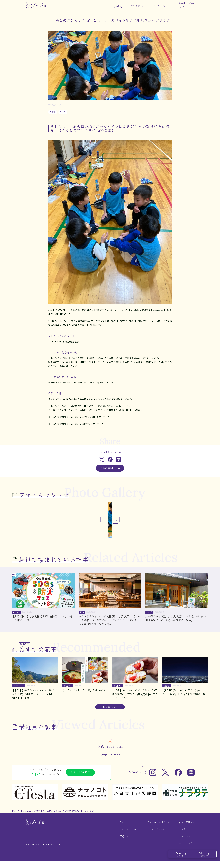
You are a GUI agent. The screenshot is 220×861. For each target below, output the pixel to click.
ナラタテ (183, 829)
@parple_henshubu (110, 754)
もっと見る (109, 707)
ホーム (122, 822)
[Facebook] (178, 772)
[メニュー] (191, 5)
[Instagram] (152, 772)
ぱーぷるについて (128, 829)
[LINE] (191, 772)
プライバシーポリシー (158, 822)
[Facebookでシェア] (110, 459)
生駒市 (53, 112)
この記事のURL (110, 468)
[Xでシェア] (101, 459)
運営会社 (124, 836)
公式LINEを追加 (80, 772)
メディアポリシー (156, 829)
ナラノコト (185, 836)
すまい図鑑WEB (186, 822)
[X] (165, 772)
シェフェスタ (186, 843)
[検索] (182, 5)
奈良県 (63, 112)
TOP (14, 810)
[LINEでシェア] (118, 459)
